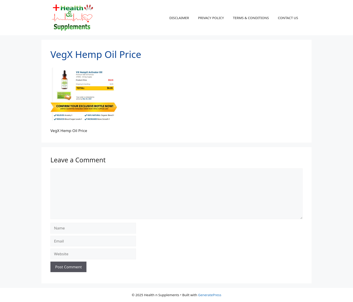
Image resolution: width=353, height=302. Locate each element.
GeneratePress (209, 295)
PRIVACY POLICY (211, 17)
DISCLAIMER (179, 17)
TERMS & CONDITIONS (251, 17)
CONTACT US (288, 17)
